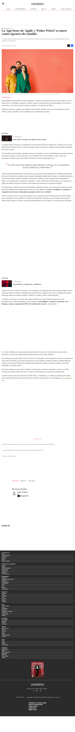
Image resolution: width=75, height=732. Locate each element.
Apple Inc (23, 481)
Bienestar (4, 654)
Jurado (3, 657)
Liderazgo (4, 621)
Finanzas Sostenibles (7, 611)
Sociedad (4, 601)
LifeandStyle (5, 589)
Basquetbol (5, 569)
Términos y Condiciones (37, 703)
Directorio (33, 709)
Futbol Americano (6, 568)
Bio (18, 494)
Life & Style (6, 553)
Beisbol (3, 566)
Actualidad (4, 619)
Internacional (5, 582)
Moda (3, 632)
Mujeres (4, 587)
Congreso (4, 596)
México (3, 594)
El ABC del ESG (5, 614)
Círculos (4, 631)
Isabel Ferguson (22, 492)
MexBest (4, 648)
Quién (4, 627)
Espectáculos (5, 628)
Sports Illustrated (8, 564)
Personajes (4, 653)
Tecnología (4, 583)
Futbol (3, 565)
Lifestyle (4, 572)
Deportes (33, 9)
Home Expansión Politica (8, 579)
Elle (3, 639)
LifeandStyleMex (34, 691)
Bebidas (3, 650)
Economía (4, 580)
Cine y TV (44, 9)
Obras (3, 584)
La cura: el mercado (8, 456)
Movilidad (4, 610)
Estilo (8, 9)
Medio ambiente (5, 605)
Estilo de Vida (5, 656)
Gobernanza (5, 608)
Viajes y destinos (6, 652)
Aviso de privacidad (36, 704)
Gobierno (4, 593)
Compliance (33, 706)
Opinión (4, 600)
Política (4, 592)
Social (3, 607)
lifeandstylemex (38, 690)
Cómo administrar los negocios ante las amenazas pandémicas (22, 450)
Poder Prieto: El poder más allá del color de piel (29, 139)
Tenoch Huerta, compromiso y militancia (27, 284)
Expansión (5, 576)
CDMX (3, 597)
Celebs (3, 643)
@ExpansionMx (24, 496)
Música (53, 9)
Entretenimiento (20, 9)
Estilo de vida (5, 644)
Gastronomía (5, 649)
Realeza (3, 629)
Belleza (3, 633)
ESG (2, 586)
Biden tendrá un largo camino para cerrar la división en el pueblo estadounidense (28, 444)
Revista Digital (5, 573)
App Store (31, 481)
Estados (4, 598)
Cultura (4, 636)
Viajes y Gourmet (65, 9)
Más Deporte (5, 570)
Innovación (4, 612)
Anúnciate (32, 708)
